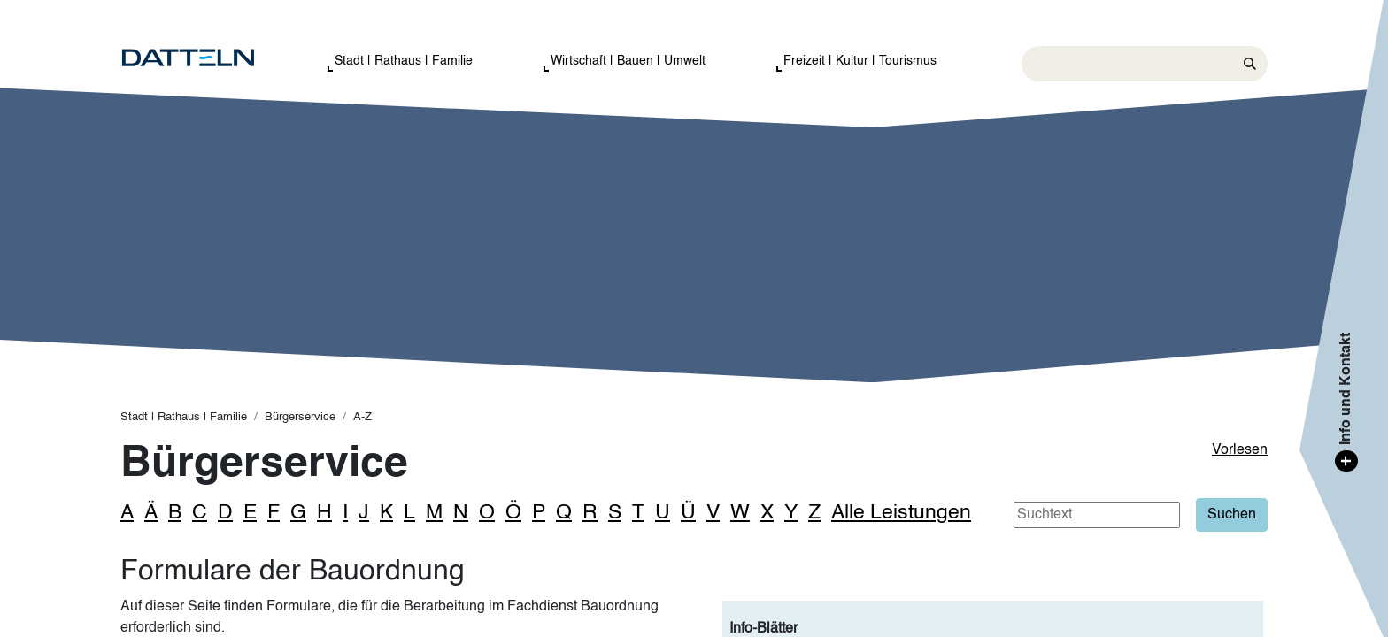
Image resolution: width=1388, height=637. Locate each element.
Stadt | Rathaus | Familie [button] (404, 61)
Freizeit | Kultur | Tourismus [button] (860, 61)
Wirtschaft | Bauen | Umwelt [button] (628, 61)
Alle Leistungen (901, 513)
